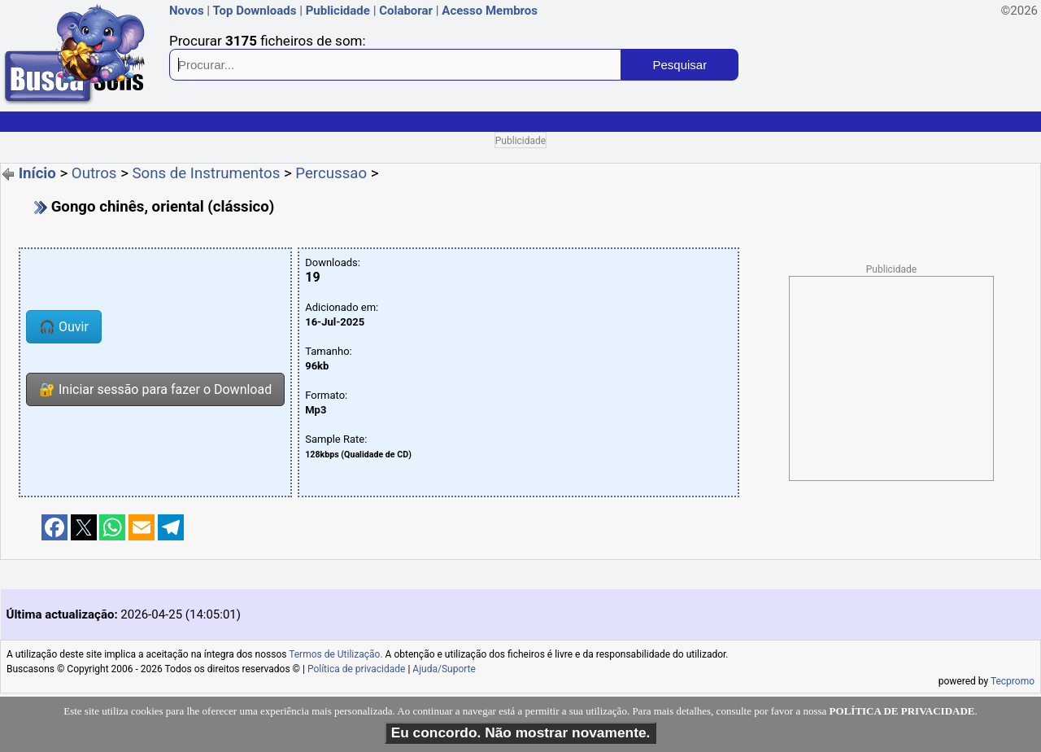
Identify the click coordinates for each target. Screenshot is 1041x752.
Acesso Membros (490, 10)
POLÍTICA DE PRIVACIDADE (902, 711)
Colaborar (406, 10)
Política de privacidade (356, 669)
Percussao (331, 173)
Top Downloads (254, 10)
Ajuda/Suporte (444, 669)
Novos (186, 10)
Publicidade (338, 10)
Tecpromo (1012, 681)
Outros (94, 173)
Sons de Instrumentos (207, 173)
